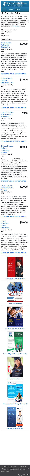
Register (17, 9)
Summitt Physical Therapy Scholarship (15, 354)
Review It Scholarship (15, 304)
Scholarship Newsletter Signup (8, 466)
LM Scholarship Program (15, 379)
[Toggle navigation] (4, 9)
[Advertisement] (15, 447)
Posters (26, 468)
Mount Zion (16, 26)
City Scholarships (19, 468)
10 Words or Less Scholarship (15, 279)
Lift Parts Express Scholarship (15, 329)
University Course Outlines (14, 469)
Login (11, 9)
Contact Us (7, 471)
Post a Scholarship (21, 466)
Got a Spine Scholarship (15, 428)
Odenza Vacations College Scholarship (15, 404)
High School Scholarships (7, 468)
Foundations (4, 469)
